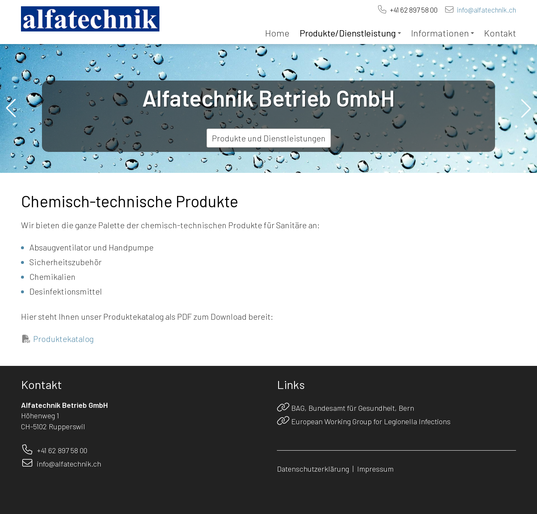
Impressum (375, 468)
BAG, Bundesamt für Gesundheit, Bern (352, 407)
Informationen (442, 32)
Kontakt (500, 32)
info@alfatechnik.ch (486, 9)
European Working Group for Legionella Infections (371, 421)
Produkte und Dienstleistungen (269, 138)
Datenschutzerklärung (313, 468)
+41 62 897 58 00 (414, 9)
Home (277, 32)
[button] (11, 108)
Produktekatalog (63, 339)
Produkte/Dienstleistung (350, 32)
